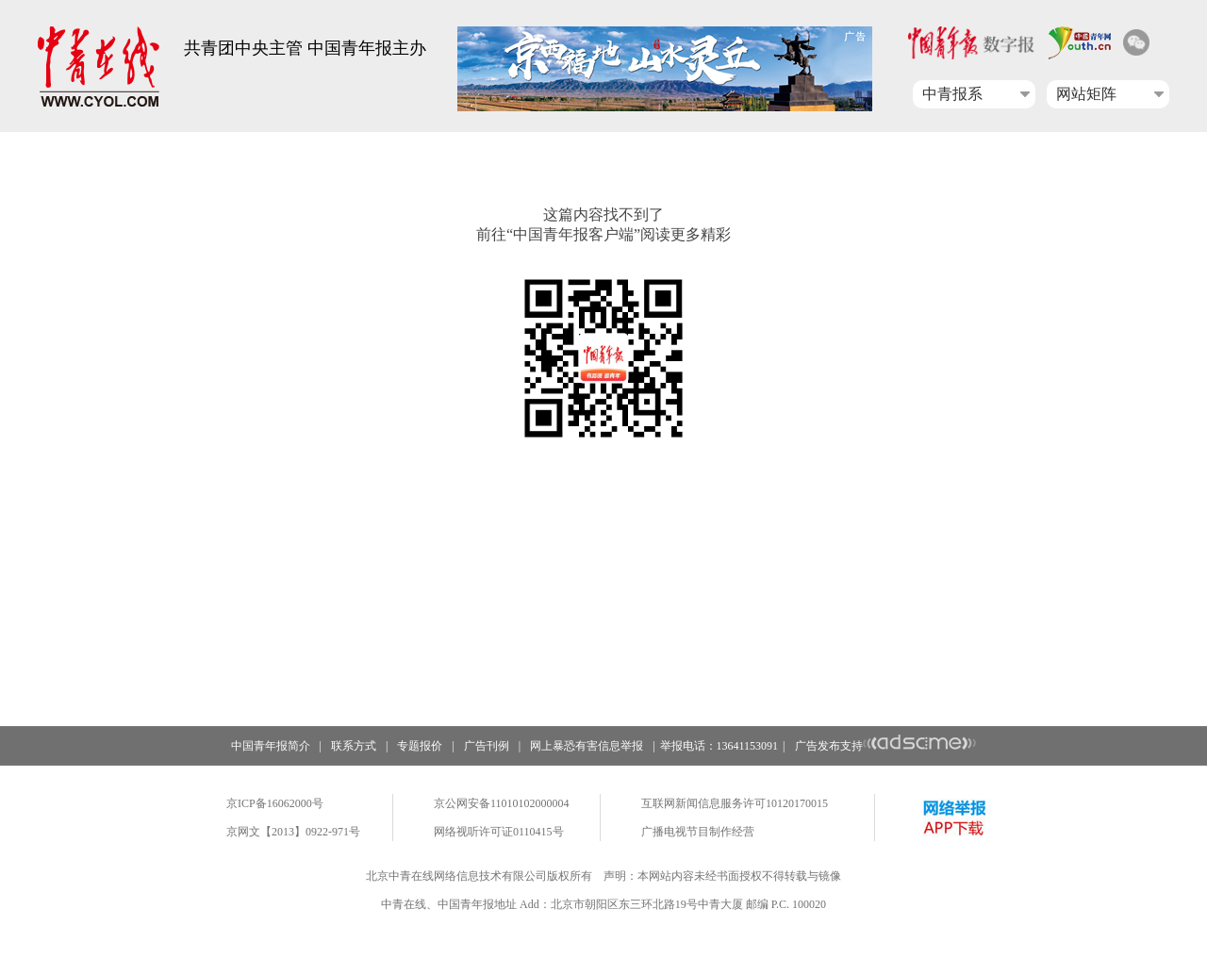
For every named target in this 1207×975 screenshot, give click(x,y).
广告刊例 (486, 745)
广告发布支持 (886, 745)
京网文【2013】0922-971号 (293, 831)
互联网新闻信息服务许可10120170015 (734, 803)
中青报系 (952, 94)
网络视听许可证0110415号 (499, 831)
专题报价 (419, 745)
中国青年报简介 (270, 745)
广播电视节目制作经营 (697, 831)
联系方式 (353, 745)
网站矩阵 (1086, 94)
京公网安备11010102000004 (502, 803)
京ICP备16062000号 (274, 803)
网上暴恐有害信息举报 (586, 745)
